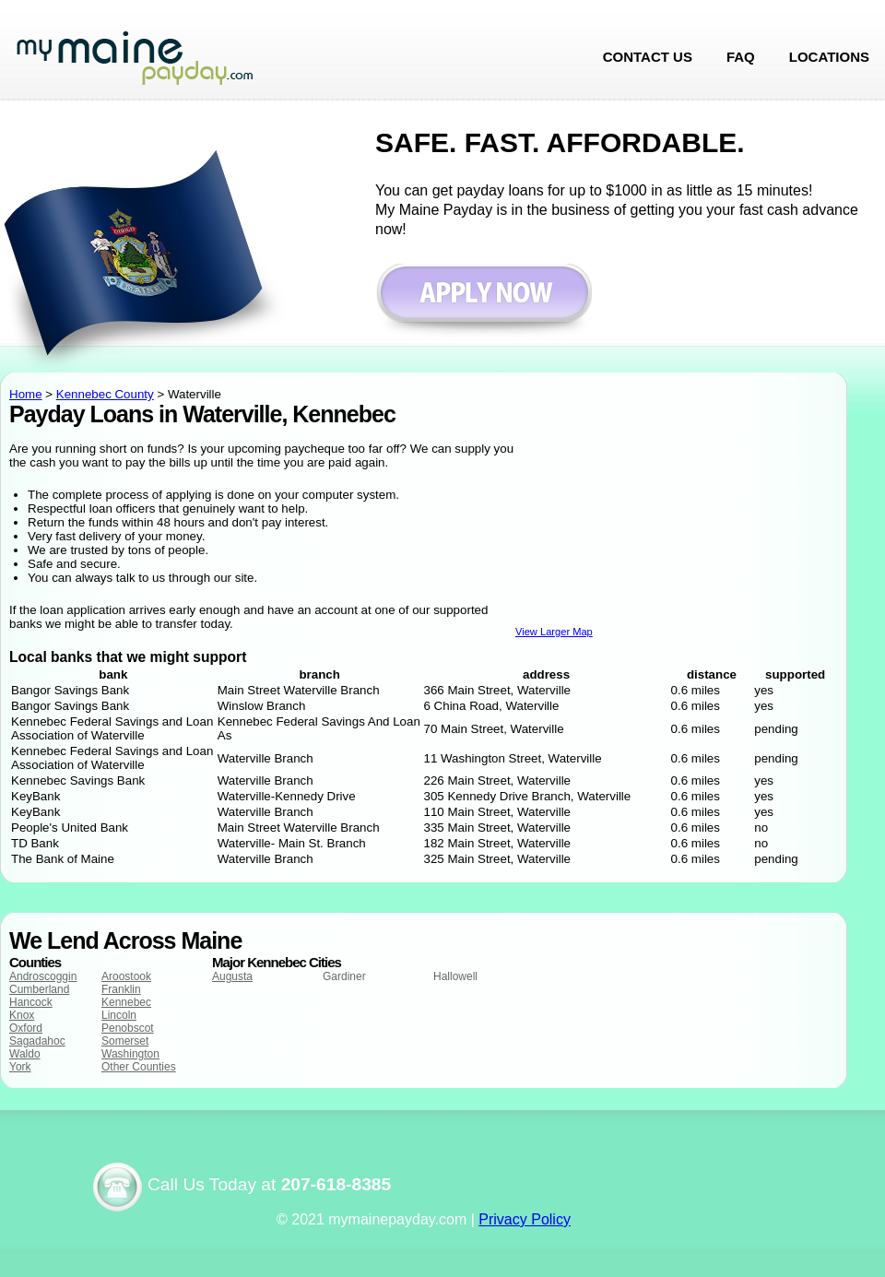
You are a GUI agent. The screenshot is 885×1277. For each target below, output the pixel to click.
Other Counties (138, 1066)
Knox (21, 1015)
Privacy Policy (524, 1219)
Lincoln (118, 1015)
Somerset (124, 1041)
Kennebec (126, 1002)
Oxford (25, 1028)
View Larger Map (554, 631)
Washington (130, 1053)
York (20, 1066)
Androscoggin (43, 976)
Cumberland (39, 989)
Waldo (25, 1053)
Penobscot (127, 1028)
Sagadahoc (37, 1041)
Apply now (483, 302)
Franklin (121, 989)
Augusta (232, 976)
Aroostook (126, 976)
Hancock (31, 1002)
